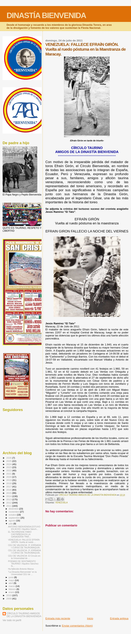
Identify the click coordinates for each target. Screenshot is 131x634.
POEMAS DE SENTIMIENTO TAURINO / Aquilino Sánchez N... (23, 563)
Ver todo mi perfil (12, 620)
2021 (9, 473)
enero (12, 592)
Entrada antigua (119, 618)
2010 (9, 595)
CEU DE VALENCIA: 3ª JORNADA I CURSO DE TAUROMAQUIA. (24, 546)
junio (11, 577)
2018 (9, 483)
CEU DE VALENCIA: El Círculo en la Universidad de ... (24, 557)
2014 (9, 496)
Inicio (90, 618)
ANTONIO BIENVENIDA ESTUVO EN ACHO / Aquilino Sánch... (24, 527)
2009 (9, 598)
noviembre (14, 512)
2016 (9, 489)
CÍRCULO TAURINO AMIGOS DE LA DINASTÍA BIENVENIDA (24, 615)
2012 (9, 502)
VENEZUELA (61, 502)
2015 (9, 493)
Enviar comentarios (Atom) (77, 625)
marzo (12, 586)
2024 (9, 464)
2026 (9, 457)
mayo (12, 580)
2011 (9, 506)
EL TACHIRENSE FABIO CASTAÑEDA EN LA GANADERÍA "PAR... (19, 534)
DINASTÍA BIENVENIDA (46, 15)
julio (11, 523)
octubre (13, 515)
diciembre (14, 509)
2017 (9, 486)
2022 (9, 470)
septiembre (14, 518)
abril (11, 583)
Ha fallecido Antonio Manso (21, 569)
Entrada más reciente (57, 618)
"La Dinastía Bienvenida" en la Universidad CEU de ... (22, 573)
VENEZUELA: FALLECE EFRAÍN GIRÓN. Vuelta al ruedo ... (24, 540)
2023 (9, 467)
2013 (9, 499)
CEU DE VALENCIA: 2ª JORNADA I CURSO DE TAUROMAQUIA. (24, 551)
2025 (9, 461)
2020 (9, 477)
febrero (12, 589)
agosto (12, 520)
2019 (9, 480)
